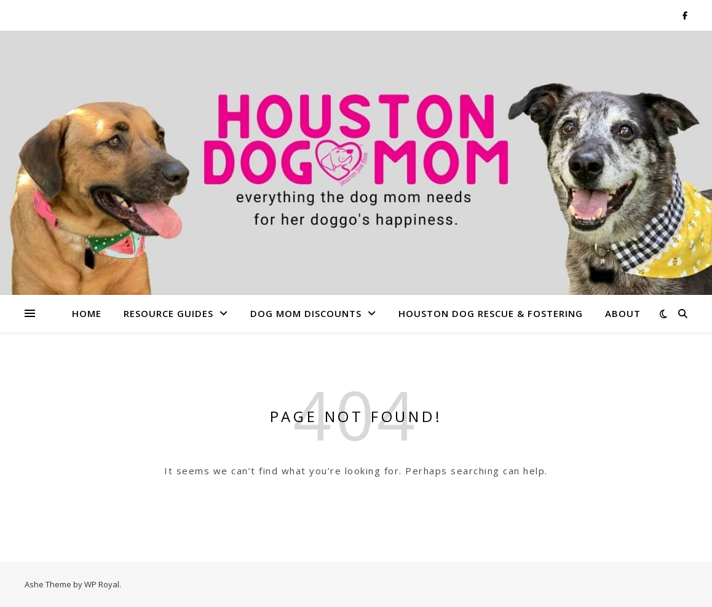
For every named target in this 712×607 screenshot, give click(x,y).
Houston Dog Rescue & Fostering (490, 313)
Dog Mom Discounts (306, 313)
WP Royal (101, 584)
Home (86, 313)
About (623, 313)
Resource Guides (168, 313)
